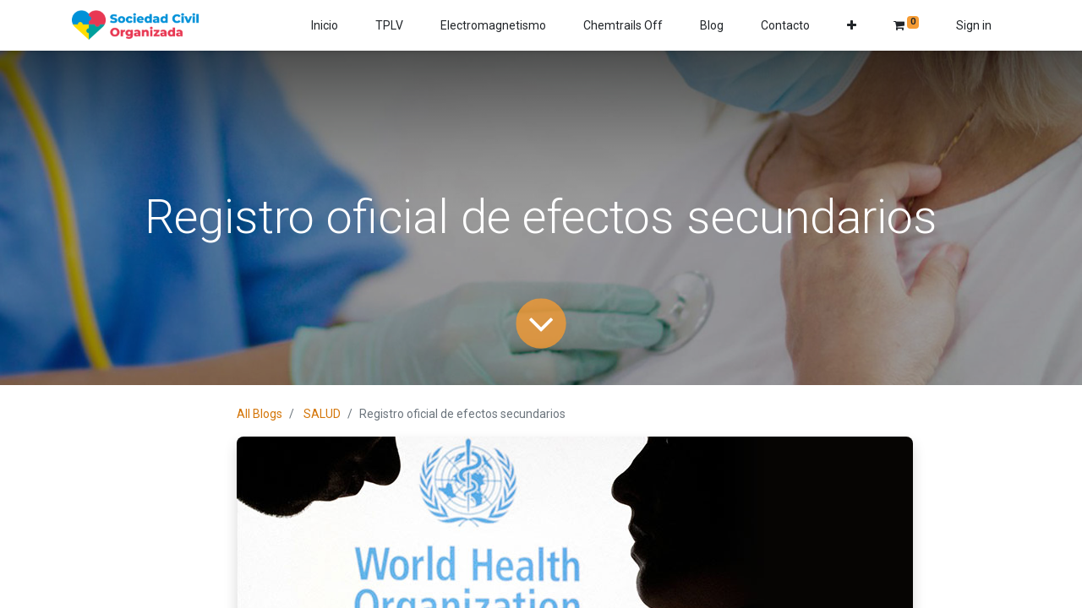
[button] (851, 25)
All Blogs (259, 414)
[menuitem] (324, 25)
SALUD (322, 414)
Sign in (974, 25)
